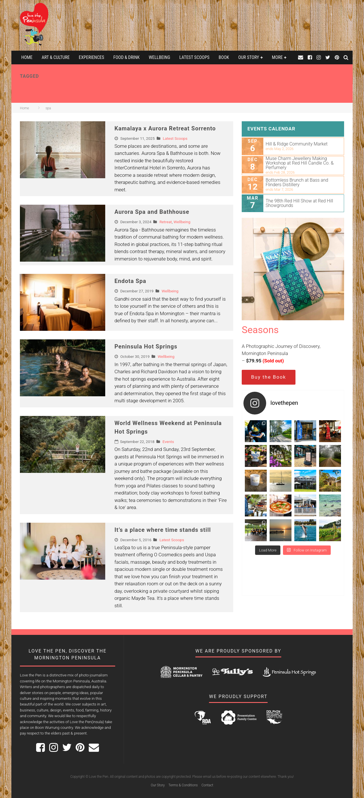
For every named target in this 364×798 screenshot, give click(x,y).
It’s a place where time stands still (163, 529)
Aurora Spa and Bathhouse (152, 211)
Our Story (248, 57)
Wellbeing (159, 57)
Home (27, 57)
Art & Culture (55, 57)
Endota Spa (130, 281)
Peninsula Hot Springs (146, 346)
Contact (207, 785)
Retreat (166, 221)
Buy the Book (268, 377)
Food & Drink (126, 57)
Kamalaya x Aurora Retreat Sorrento (165, 128)
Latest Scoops (194, 57)
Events (168, 441)
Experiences (91, 57)
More (277, 57)
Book (224, 57)
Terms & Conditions (183, 785)
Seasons (260, 329)
